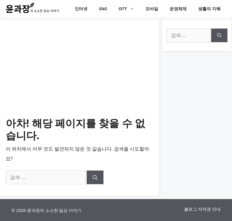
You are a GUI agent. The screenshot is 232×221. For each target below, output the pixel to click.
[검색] (95, 177)
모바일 (151, 8)
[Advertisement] (79, 74)
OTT (129, 8)
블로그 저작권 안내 (202, 209)
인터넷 (81, 8)
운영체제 (178, 8)
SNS (103, 8)
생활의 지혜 (209, 8)
